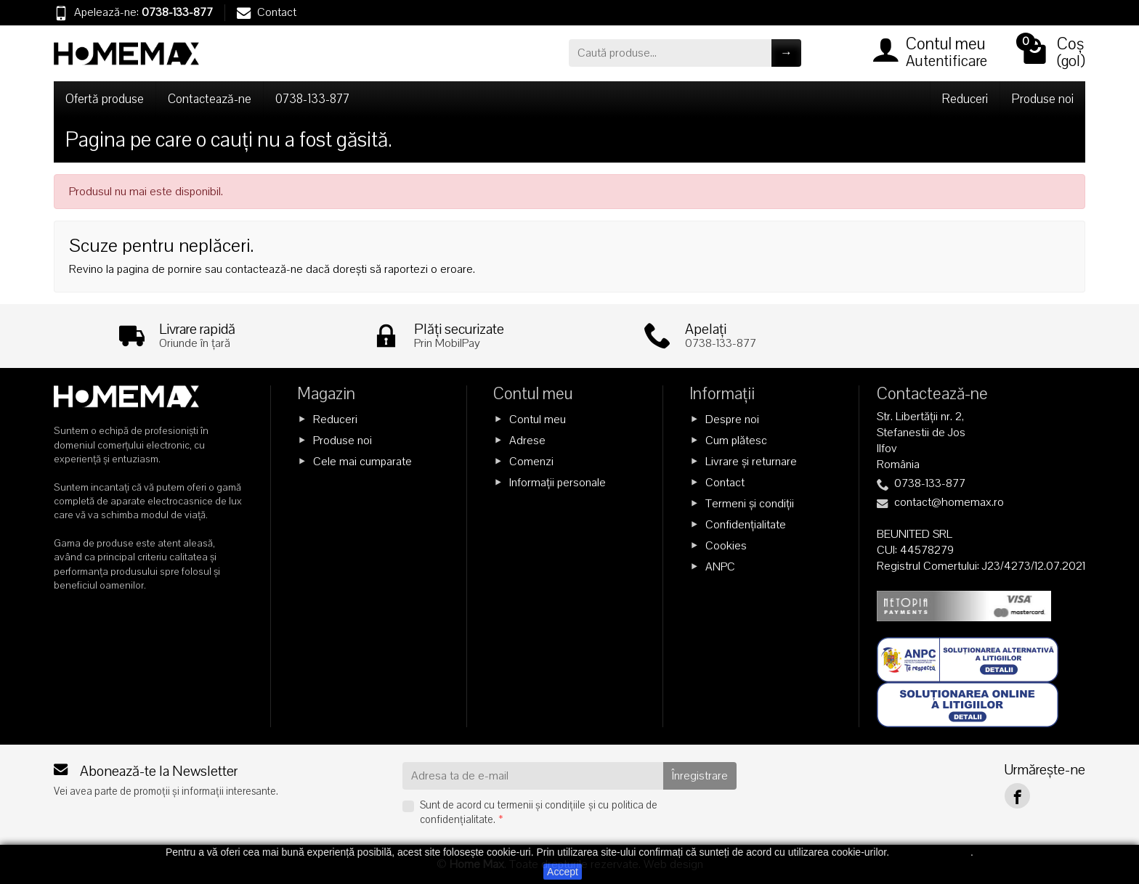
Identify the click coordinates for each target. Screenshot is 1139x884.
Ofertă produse (104, 99)
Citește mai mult (931, 852)
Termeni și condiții (749, 504)
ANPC (720, 567)
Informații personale (557, 483)
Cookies (726, 546)
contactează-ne (264, 269)
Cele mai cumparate (362, 462)
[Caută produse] (670, 53)
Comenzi (531, 462)
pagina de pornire (159, 269)
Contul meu (537, 419)
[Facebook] (1017, 796)
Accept (562, 871)
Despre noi (732, 419)
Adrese (527, 440)
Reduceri (965, 99)
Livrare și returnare (751, 462)
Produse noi (1043, 99)
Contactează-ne (209, 99)
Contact (266, 12)
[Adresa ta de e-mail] (532, 776)
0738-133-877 (177, 12)
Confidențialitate (745, 525)
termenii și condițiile (541, 805)
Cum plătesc (736, 440)
